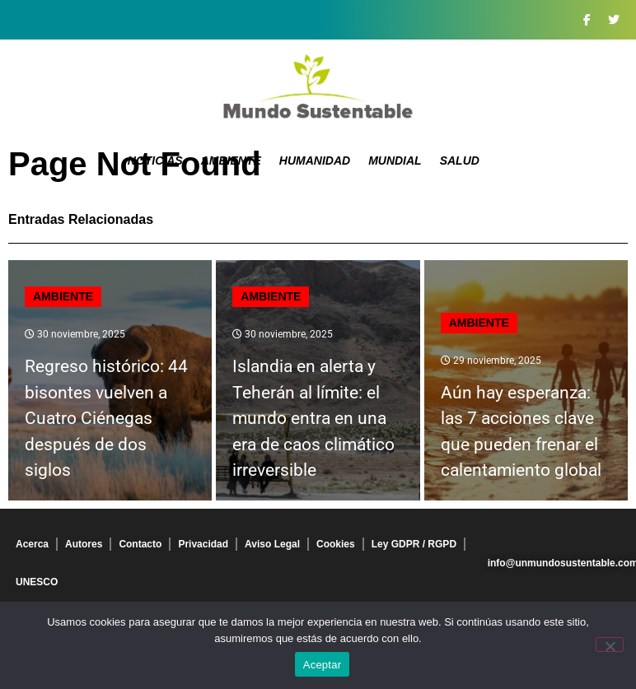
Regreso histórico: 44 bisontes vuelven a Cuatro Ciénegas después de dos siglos (106, 418)
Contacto (140, 544)
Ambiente (231, 160)
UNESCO (37, 582)
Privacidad (203, 544)
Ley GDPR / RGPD (414, 544)
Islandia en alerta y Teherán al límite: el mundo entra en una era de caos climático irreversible (313, 418)
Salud (459, 160)
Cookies (335, 544)
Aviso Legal (272, 544)
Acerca (32, 544)
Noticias (155, 160)
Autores (83, 544)
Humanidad (314, 160)
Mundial (395, 160)
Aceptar (322, 665)
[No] (610, 644)
